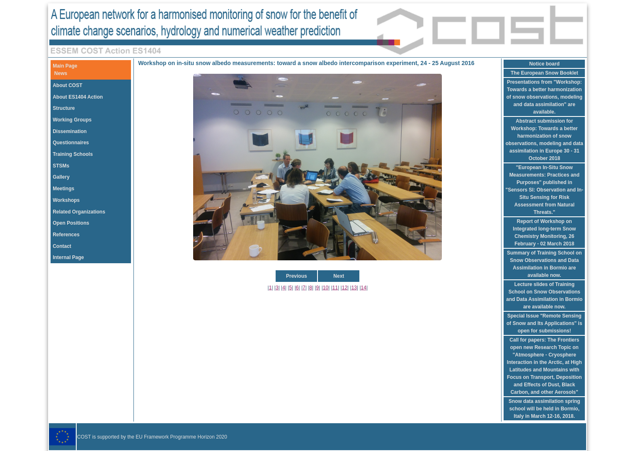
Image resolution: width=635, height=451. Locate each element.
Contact (62, 246)
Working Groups (72, 120)
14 (363, 288)
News (60, 73)
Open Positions (71, 223)
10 (325, 288)
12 (344, 288)
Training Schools (73, 154)
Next (338, 276)
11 (335, 288)
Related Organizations (79, 212)
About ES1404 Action (78, 97)
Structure (64, 108)
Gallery (61, 177)
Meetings (63, 189)
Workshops (66, 200)
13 (354, 288)
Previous (296, 276)
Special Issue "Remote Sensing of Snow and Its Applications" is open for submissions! (544, 323)
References (66, 235)
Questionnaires (71, 142)
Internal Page (68, 257)
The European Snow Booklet (544, 73)
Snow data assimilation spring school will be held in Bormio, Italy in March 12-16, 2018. (544, 408)
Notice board (544, 64)
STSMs (61, 166)
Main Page (65, 66)
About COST (67, 85)
